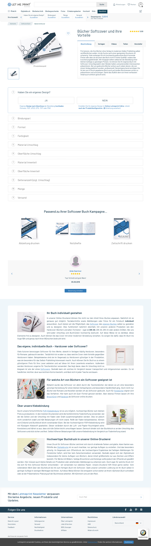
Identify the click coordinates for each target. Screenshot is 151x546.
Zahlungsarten (39, 521)
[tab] (86, 44)
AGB (89, 524)
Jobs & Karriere (66, 524)
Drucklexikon (38, 530)
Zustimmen (128, 542)
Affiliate (64, 530)
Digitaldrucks (62, 447)
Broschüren (52, 396)
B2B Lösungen (66, 527)
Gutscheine (12, 524)
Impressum (92, 521)
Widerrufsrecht (93, 530)
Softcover (94, 324)
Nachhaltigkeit (39, 527)
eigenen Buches (110, 324)
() (111, 108)
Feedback (11, 527)
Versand (37, 524)
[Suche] (65, 4)
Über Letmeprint (67, 521)
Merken (133, 4)
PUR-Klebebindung (51, 411)
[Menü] (147, 529)
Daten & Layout (13, 521)
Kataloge (64, 396)
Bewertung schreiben (75, 291)
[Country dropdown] (128, 523)
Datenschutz (92, 527)
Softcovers (45, 369)
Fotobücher (119, 390)
